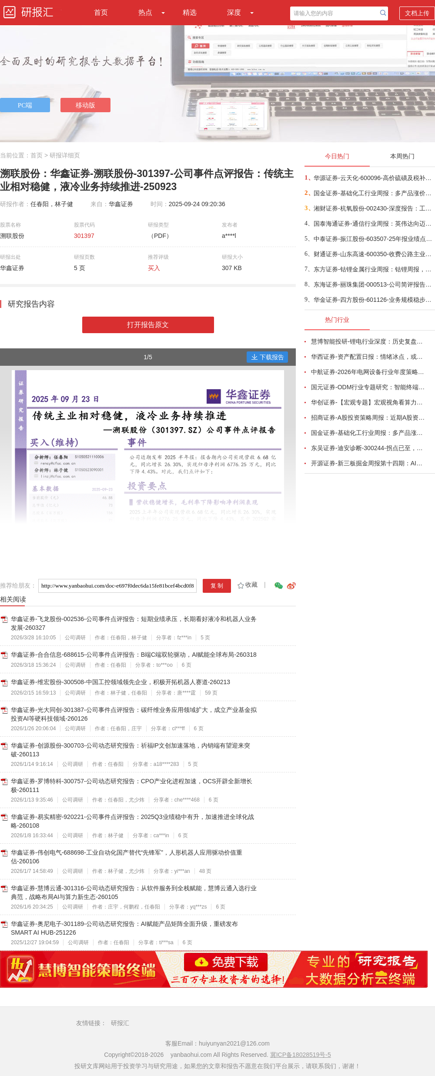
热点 (145, 12)
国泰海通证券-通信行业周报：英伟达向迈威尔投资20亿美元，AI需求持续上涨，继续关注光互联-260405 (374, 223)
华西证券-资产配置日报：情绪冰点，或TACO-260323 (368, 356)
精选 (190, 12)
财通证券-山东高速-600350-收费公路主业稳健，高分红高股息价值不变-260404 (374, 254)
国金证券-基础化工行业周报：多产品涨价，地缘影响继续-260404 (374, 193)
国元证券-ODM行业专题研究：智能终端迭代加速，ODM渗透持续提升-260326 (368, 387)
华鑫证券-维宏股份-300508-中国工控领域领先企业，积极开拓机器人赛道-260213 (120, 681)
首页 (101, 12)
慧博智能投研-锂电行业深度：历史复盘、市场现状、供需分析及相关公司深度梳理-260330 (368, 341)
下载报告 (267, 357)
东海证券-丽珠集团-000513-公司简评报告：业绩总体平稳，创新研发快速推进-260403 (374, 284)
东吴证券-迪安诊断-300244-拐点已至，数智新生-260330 (368, 447)
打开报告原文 (148, 324)
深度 (234, 12)
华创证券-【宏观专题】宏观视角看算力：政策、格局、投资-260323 (368, 402)
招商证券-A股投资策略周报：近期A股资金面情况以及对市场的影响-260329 (368, 417)
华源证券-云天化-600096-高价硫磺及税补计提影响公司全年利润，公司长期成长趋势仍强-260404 (374, 177)
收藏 (247, 584)
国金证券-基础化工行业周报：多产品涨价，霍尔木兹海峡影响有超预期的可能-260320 (368, 432)
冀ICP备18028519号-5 (300, 1054)
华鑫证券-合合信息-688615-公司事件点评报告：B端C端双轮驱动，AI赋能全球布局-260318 (134, 654)
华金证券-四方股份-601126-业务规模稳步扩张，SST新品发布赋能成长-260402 (374, 299)
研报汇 (120, 1022)
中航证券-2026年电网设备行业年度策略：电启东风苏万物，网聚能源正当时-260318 (368, 371)
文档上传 (417, 13)
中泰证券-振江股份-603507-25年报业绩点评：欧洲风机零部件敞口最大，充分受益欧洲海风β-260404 (374, 238)
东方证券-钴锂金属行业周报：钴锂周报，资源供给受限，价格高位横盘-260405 (374, 269)
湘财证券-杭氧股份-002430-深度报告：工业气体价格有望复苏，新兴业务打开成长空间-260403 (374, 208)
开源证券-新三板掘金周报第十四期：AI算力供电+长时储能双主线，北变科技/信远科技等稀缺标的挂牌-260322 (368, 463)
